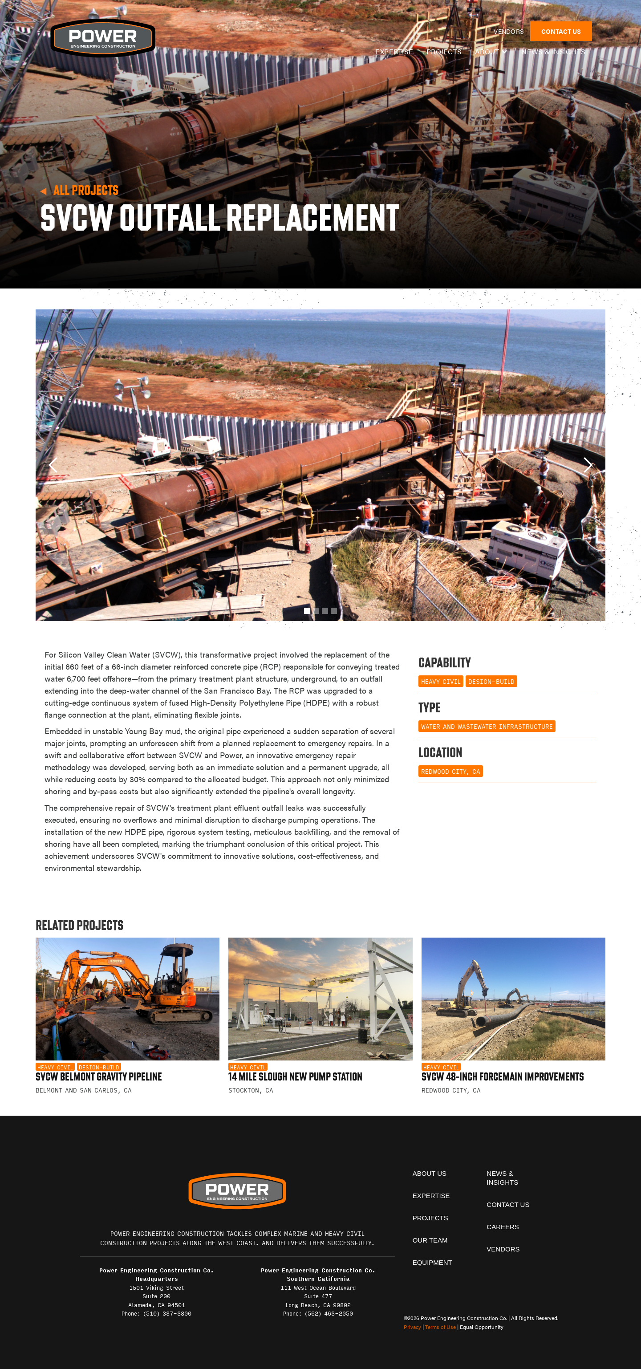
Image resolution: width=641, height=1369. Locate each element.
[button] (491, 51)
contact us (508, 1204)
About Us (429, 1173)
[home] (102, 38)
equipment (432, 1262)
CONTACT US (561, 31)
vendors (508, 31)
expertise (394, 51)
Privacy (412, 1327)
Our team (430, 1240)
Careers (503, 1227)
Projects (444, 51)
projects (430, 1218)
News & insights (553, 51)
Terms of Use (440, 1327)
